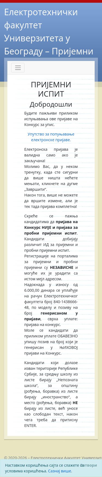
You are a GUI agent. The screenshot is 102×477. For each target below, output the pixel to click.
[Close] (88, 465)
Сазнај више (59, 470)
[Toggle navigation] (17, 67)
